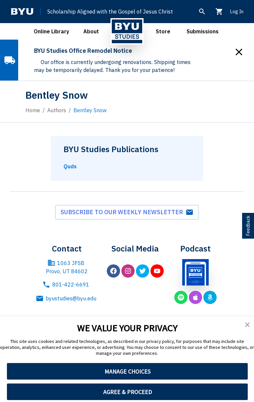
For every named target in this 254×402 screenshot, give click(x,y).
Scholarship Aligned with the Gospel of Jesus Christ (110, 11)
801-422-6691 (65, 284)
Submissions (203, 31)
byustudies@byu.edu (67, 298)
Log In (236, 12)
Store (163, 31)
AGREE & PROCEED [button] (127, 392)
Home (32, 110)
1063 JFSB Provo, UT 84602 (67, 267)
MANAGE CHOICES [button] (127, 371)
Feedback (248, 226)
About (91, 31)
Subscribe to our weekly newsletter (127, 212)
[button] (247, 324)
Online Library (51, 31)
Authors (56, 110)
